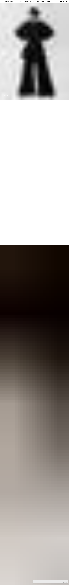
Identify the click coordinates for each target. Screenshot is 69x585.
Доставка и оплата (34, 1)
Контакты (48, 1)
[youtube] (66, 1)
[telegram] (61, 1)
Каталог (20, 1)
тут (60, 581)
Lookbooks (26, 1)
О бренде (42, 1)
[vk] (63, 1)
